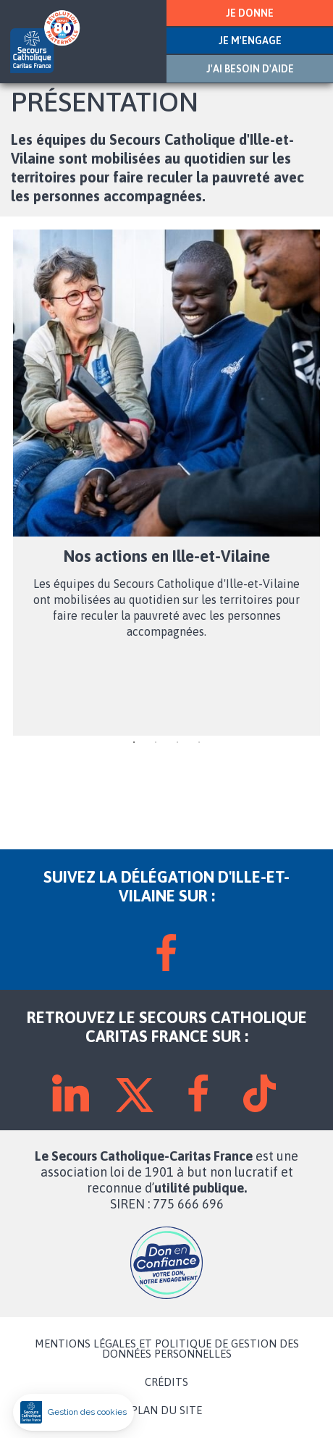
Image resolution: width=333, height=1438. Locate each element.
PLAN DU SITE (166, 1410)
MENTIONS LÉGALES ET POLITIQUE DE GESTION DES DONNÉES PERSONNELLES (167, 1349)
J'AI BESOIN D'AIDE (250, 69)
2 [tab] (155, 743)
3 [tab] (177, 743)
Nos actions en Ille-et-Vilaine (167, 556)
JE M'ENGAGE (250, 40)
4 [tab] (199, 743)
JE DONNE (250, 13)
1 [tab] (134, 743)
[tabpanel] (166, 483)
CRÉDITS (166, 1382)
